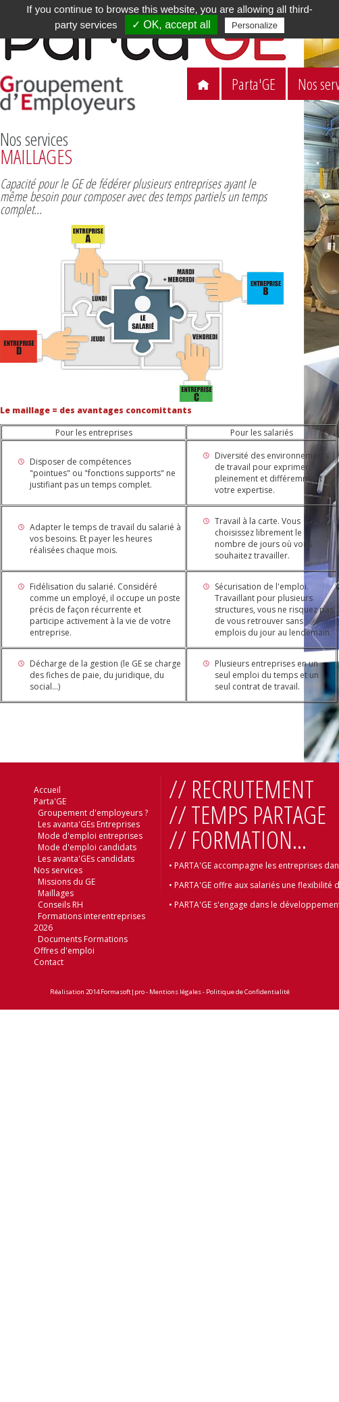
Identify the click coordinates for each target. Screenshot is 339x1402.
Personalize (255, 25)
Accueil (47, 790)
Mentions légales (175, 991)
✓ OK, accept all (171, 24)
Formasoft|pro (123, 991)
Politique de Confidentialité (248, 991)
